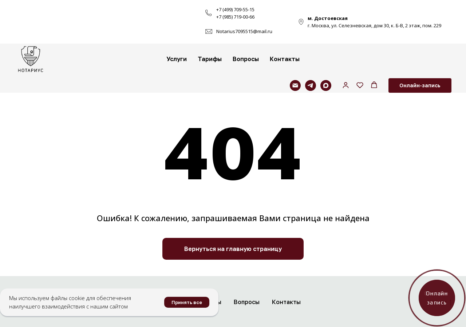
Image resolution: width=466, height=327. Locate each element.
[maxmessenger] (325, 85)
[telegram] (310, 85)
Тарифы (210, 59)
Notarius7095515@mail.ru (244, 31)
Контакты (285, 59)
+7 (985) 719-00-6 (234, 16)
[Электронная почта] (295, 85)
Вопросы (246, 59)
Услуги (176, 59)
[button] (345, 84)
